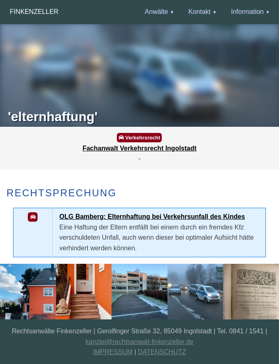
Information (247, 11)
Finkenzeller (34, 11)
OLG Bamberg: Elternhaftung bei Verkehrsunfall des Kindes (152, 216)
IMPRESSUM (113, 351)
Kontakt (199, 11)
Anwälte (156, 11)
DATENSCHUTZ (162, 351)
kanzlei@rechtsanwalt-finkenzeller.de (139, 341)
